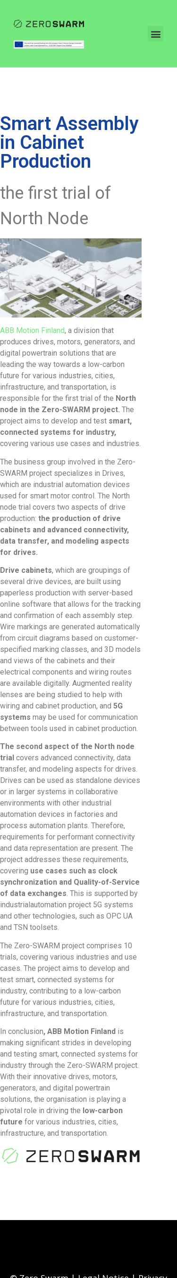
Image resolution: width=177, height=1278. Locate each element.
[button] (155, 33)
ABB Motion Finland (32, 330)
